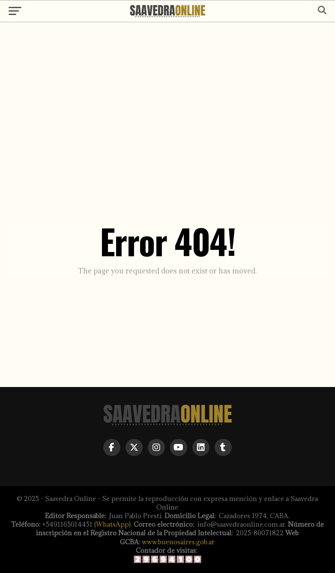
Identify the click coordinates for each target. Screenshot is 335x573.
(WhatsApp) (112, 524)
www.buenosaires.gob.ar (178, 542)
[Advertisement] (167, 95)
